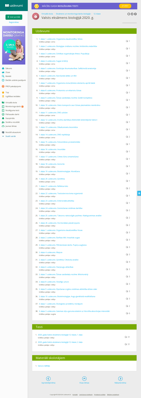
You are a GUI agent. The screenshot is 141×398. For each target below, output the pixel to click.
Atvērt (125, 6)
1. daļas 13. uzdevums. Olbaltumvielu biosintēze (58, 127)
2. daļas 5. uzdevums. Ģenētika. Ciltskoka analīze (58, 260)
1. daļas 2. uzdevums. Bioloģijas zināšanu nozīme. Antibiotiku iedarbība (68, 46)
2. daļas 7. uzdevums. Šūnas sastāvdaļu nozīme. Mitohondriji (63, 274)
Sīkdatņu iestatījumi (113, 395)
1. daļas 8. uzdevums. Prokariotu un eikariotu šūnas (60, 90)
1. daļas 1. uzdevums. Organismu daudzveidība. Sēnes (61, 39)
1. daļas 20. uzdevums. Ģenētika (52, 179)
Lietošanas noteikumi (86, 395)
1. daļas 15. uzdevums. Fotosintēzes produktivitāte (59, 142)
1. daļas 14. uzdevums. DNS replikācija (54, 134)
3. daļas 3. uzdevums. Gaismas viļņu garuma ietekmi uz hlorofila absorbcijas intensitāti (74, 311)
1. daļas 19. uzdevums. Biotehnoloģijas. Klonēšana (59, 171)
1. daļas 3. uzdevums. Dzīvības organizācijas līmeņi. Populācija (64, 53)
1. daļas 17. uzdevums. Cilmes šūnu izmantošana (58, 156)
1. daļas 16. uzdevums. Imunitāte (52, 149)
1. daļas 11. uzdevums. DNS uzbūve (53, 112)
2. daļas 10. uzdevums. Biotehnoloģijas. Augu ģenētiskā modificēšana (67, 296)
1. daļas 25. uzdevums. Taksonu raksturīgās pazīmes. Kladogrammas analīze (70, 215)
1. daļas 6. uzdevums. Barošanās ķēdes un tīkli (57, 76)
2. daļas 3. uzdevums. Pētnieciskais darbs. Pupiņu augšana (62, 245)
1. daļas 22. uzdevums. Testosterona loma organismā (61, 193)
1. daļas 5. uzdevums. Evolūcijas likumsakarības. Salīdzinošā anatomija (67, 68)
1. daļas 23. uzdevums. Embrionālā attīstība (56, 201)
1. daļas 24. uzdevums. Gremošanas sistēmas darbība (60, 208)
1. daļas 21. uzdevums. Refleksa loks (53, 186)
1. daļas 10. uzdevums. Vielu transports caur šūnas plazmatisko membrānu (69, 105)
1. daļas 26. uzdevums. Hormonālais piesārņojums (59, 223)
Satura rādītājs (44, 366)
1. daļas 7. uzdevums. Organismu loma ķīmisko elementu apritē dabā (67, 83)
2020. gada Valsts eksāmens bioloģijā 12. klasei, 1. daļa (60, 335)
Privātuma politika (99, 395)
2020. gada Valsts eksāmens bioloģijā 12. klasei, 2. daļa (60, 342)
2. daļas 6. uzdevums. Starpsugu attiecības (56, 267)
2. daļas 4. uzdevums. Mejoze (50, 252)
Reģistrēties (14, 22)
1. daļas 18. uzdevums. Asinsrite (52, 164)
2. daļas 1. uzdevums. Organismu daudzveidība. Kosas (61, 230)
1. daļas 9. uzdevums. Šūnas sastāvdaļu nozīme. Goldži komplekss (65, 98)
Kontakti (75, 395)
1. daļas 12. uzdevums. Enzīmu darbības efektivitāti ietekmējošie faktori (68, 120)
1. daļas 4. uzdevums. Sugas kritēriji (53, 61)
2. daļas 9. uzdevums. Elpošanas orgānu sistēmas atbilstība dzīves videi (68, 289)
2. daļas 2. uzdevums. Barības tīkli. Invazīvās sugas (59, 237)
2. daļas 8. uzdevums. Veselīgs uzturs (54, 282)
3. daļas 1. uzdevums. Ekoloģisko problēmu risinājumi (61, 304)
